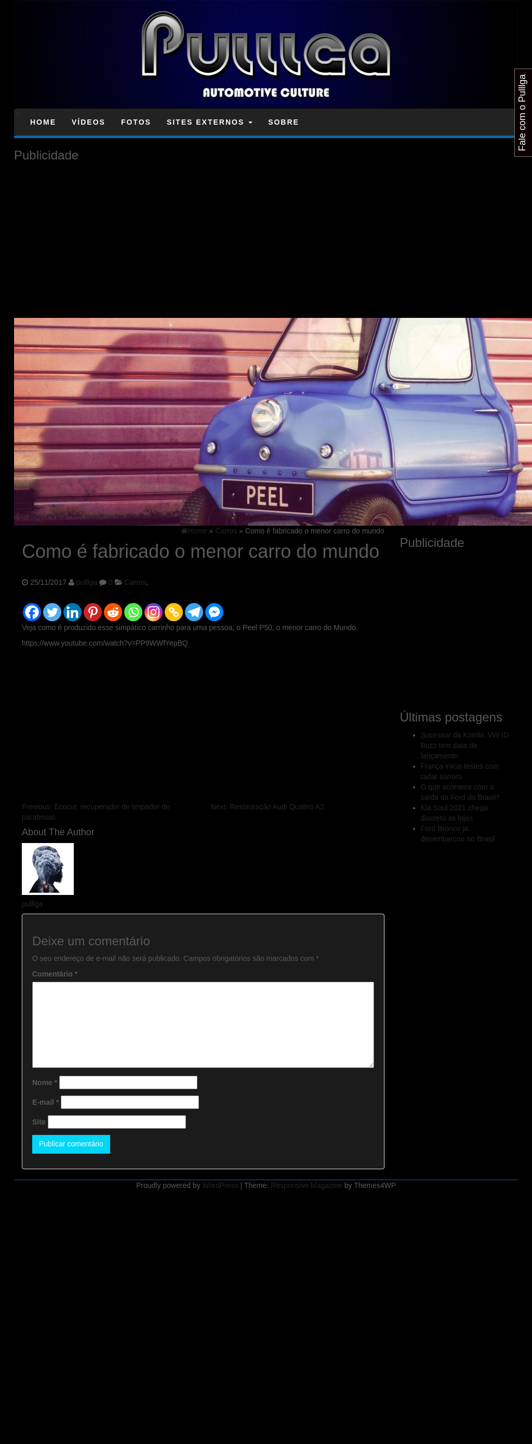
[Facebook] (32, 608)
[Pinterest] (93, 608)
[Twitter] (52, 608)
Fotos (136, 122)
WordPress (220, 1185)
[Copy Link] (174, 608)
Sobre (283, 122)
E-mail (45, 1102)
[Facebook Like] (226, 600)
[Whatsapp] (133, 608)
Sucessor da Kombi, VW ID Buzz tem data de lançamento (465, 745)
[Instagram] (153, 608)
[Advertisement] (151, 240)
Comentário (54, 974)
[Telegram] (194, 608)
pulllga (86, 582)
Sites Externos (209, 122)
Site (39, 1122)
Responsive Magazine (306, 1185)
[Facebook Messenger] (214, 608)
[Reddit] (113, 608)
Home (43, 122)
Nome (44, 1082)
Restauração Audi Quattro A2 (267, 807)
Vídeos (88, 122)
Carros (136, 582)
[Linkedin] (72, 608)
